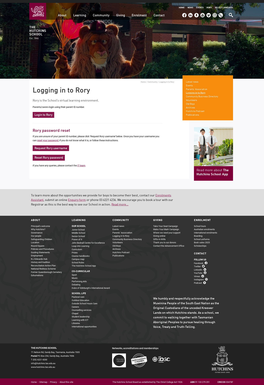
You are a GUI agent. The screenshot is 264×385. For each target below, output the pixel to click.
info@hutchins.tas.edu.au (43, 360)
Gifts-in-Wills (159, 236)
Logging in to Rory (195, 90)
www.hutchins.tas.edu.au (43, 364)
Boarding (198, 232)
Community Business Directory (202, 94)
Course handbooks (81, 253)
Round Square (37, 242)
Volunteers (191, 97)
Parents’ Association (196, 86)
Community (101, 12)
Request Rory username (51, 145)
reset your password (47, 137)
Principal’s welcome (40, 223)
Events (200, 4)
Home (182, 4)
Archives (190, 105)
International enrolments (205, 229)
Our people (36, 232)
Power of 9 (77, 236)
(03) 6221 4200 (221, 10)
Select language (224, 4)
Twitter (197, 263)
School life (79, 290)
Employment (37, 252)
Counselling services (81, 307)
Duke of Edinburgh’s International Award (91, 285)
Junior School (78, 226)
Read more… (119, 201)
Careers (75, 303)
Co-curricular (81, 268)
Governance (36, 229)
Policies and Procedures (42, 246)
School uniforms (202, 236)
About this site (66, 379)
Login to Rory (43, 112)
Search (231, 11)
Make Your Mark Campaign (166, 226)
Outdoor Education (80, 297)
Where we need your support (166, 229)
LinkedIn (190, 10)
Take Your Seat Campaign (165, 223)
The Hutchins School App (84, 262)
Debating (76, 281)
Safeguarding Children (41, 236)
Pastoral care (78, 293)
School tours (200, 223)
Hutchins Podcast (195, 108)
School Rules (78, 259)
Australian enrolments (204, 226)
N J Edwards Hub (39, 256)
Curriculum (77, 246)
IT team (81, 162)
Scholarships (200, 242)
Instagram (214, 10)
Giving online (159, 232)
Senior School (78, 233)
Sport (74, 271)
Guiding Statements (40, 249)
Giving (120, 12)
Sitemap (43, 379)
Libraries (76, 320)
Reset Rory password (49, 155)
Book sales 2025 (202, 239)
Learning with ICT (80, 317)
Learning (79, 12)
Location (35, 239)
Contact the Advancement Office (168, 242)
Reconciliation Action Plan (43, 262)
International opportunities (84, 323)
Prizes (75, 249)
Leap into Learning (80, 243)
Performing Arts (79, 278)
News (190, 4)
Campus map (78, 256)
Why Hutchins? (38, 226)
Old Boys (190, 101)
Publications (192, 112)
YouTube (202, 10)
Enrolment (139, 12)
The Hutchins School (37, 30)
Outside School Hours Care (84, 300)
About (62, 12)
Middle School (78, 229)
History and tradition (40, 259)
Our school (79, 223)
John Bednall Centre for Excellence (88, 239)
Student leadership (81, 313)
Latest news (192, 79)
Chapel (75, 310)
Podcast (196, 10)
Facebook (184, 10)
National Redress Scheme (43, 265)
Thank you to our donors (164, 239)
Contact (159, 12)
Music (75, 275)
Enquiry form (77, 197)
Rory (209, 4)
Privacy (53, 379)
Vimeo (207, 10)
